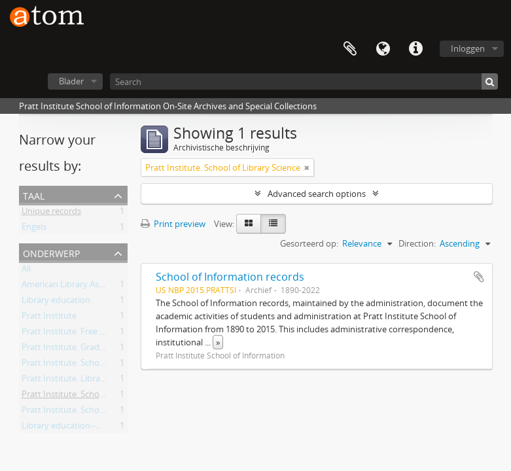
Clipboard (350, 49)
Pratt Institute (49, 318)
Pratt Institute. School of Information (94, 365)
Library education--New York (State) (91, 428)
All (26, 271)
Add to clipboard (478, 276)
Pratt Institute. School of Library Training (100, 412)
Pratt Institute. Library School (79, 381)
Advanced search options (317, 194)
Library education (56, 302)
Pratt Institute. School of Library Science (99, 396)
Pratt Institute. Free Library (74, 334)
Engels (34, 229)
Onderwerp (51, 252)
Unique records (51, 213)
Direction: (417, 243)
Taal (382, 49)
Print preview (173, 224)
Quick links (415, 49)
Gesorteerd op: (309, 243)
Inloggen (468, 48)
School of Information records (230, 277)
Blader (71, 81)
